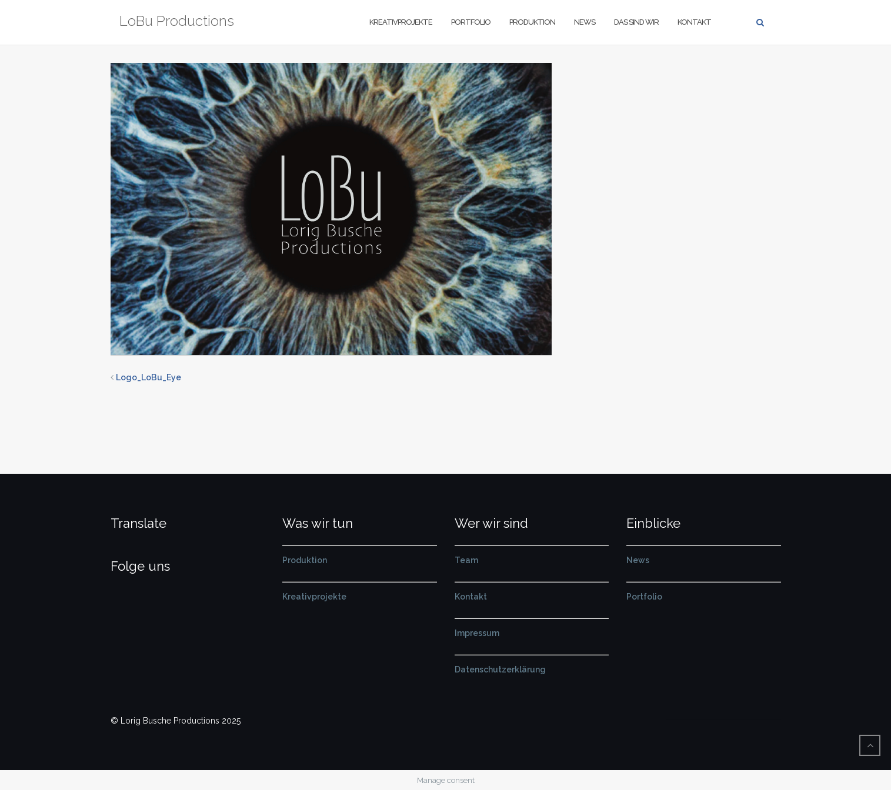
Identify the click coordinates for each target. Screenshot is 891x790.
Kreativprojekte (400, 22)
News (584, 22)
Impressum (477, 633)
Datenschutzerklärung (500, 669)
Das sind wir (636, 22)
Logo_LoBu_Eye (148, 377)
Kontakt (694, 22)
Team (466, 560)
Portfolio (470, 22)
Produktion (532, 22)
